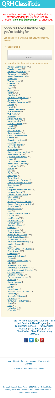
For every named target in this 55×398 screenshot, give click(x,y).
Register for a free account (24, 361)
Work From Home (14, 69)
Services (10, 216)
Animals (10, 128)
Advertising (12, 116)
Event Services (13, 230)
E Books (10, 86)
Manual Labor (12, 289)
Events (10, 258)
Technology (12, 308)
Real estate (11, 199)
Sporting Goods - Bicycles (17, 157)
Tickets (10, 159)
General (10, 90)
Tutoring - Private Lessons (17, 194)
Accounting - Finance (15, 265)
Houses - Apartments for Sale (19, 201)
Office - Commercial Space (17, 213)
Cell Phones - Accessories (17, 135)
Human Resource (14, 282)
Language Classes (14, 192)
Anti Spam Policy (20, 387)
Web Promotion (13, 112)
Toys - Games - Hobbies (16, 161)
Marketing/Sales (14, 121)
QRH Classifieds (20, 3)
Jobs (9, 263)
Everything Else (13, 166)
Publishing (11, 95)
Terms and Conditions (43, 389)
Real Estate (12, 298)
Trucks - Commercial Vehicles (19, 183)
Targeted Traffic (47, 320)
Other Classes (13, 197)
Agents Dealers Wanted (17, 76)
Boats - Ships (12, 178)
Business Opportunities (16, 67)
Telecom (10, 105)
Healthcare (11, 279)
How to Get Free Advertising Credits (28, 369)
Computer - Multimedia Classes (19, 190)
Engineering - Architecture (17, 277)
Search (29, 57)
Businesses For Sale (15, 74)
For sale (10, 126)
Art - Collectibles (14, 131)
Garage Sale (12, 147)
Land (9, 211)
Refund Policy (46, 387)
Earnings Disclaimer (12, 389)
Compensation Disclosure (28, 392)
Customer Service (14, 272)
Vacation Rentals (14, 209)
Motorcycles (12, 175)
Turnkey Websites (14, 109)
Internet (10, 284)
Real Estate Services (15, 220)
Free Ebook (35, 328)
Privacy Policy (8, 387)
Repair (10, 246)
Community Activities (15, 256)
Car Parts (11, 173)
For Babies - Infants (15, 145)
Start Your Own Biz (14, 123)
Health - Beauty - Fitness (17, 235)
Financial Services (14, 232)
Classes (10, 187)
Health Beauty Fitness (16, 237)
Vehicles (10, 168)
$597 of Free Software (25, 320)
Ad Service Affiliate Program (32, 323)
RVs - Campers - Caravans (17, 180)
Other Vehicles (13, 185)
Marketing (11, 294)
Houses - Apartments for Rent (19, 204)
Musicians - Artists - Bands (17, 261)
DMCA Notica (34, 387)
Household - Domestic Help (18, 242)
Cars (9, 171)
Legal (9, 287)
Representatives (13, 100)
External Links (27, 389)
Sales (9, 305)
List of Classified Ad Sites (33, 330)
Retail (9, 303)
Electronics (11, 142)
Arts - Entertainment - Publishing (20, 270)
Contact (28, 364)
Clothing (10, 138)
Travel (10, 107)
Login (9, 361)
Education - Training (15, 275)
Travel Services (13, 223)
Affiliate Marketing (14, 119)
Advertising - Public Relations (18, 268)
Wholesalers (12, 79)
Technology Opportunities (17, 102)
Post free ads (44, 361)
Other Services (13, 251)
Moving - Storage (14, 244)
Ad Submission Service (33, 324)
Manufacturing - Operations (18, 291)
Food (9, 88)
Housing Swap (13, 206)
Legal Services (13, 218)
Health (10, 93)
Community (12, 253)
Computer (11, 83)
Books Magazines (14, 133)
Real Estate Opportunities (17, 97)
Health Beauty (13, 149)
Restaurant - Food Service (17, 301)
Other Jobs (11, 310)
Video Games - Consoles (17, 164)
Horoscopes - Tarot (15, 239)
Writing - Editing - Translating (19, 249)
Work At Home (13, 81)
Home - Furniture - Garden (17, 152)
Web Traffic (12, 114)
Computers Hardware (16, 140)
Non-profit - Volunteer (16, 296)
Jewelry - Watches (14, 154)
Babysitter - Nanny (14, 225)
